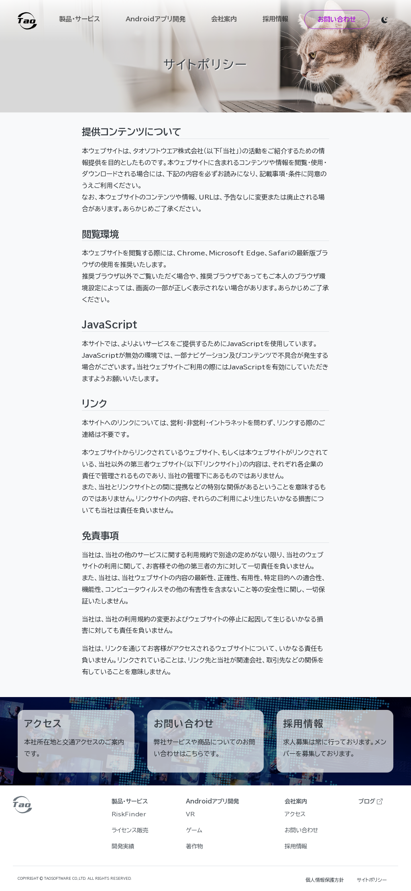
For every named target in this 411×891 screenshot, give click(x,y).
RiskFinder (129, 814)
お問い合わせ (336, 19)
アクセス (295, 814)
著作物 (194, 846)
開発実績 (123, 846)
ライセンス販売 (130, 830)
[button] (384, 19)
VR (190, 814)
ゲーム (194, 830)
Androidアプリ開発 (155, 19)
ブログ (370, 801)
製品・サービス (79, 19)
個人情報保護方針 (324, 879)
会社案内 (224, 19)
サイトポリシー (372, 879)
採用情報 (275, 19)
